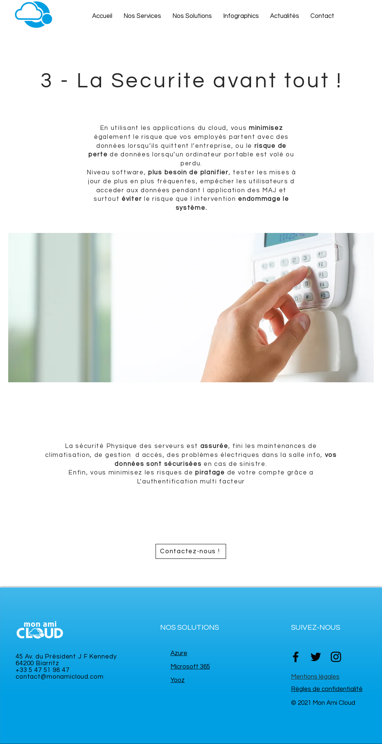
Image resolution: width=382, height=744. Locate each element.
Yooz (177, 680)
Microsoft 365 (190, 666)
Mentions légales (315, 676)
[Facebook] (296, 657)
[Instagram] (336, 657)
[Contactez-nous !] (191, 551)
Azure (178, 653)
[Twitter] (316, 657)
